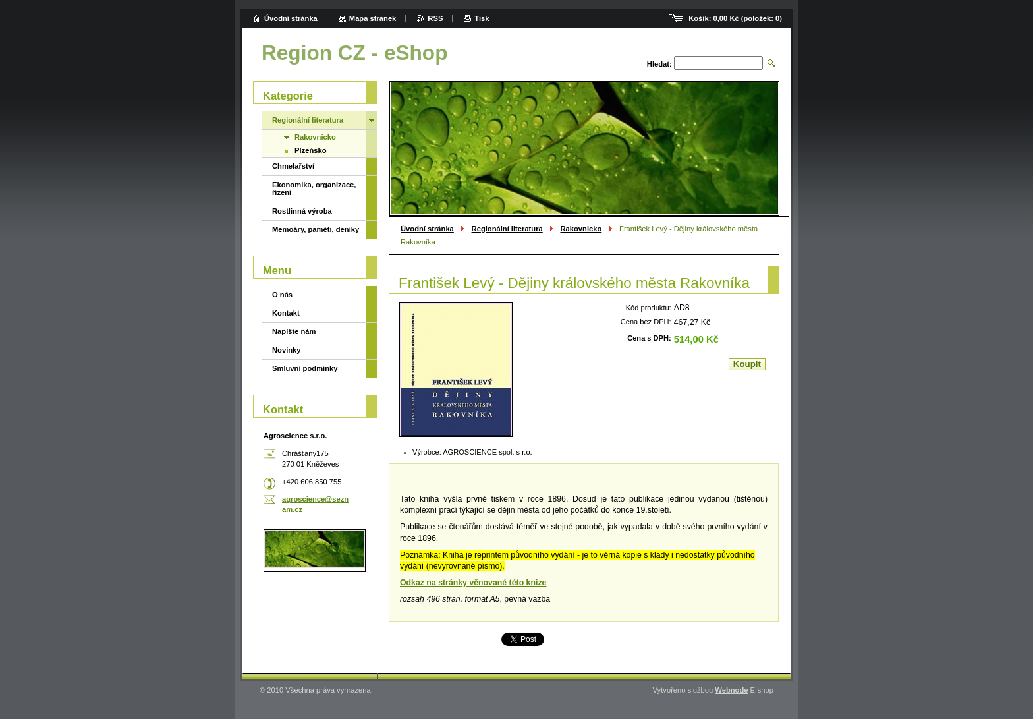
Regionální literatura (507, 229)
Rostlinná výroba (302, 211)
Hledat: (659, 64)
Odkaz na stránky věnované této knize (473, 582)
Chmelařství (293, 166)
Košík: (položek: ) (735, 18)
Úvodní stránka (427, 229)
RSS (435, 18)
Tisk (481, 18)
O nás (282, 295)
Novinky (286, 350)
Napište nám (294, 331)
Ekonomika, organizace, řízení (314, 188)
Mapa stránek (373, 18)
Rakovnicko (581, 229)
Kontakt (286, 313)
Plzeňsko (310, 150)
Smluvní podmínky (304, 368)
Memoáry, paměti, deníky (315, 229)
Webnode (731, 690)
